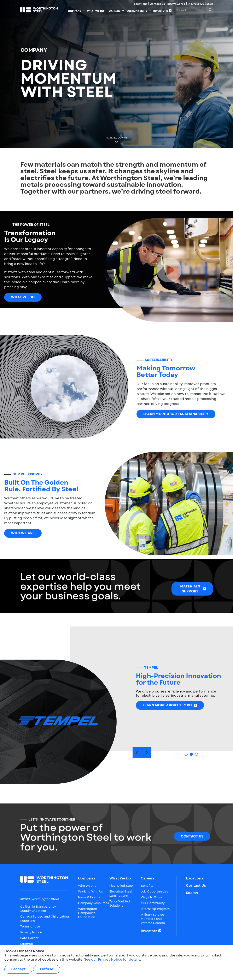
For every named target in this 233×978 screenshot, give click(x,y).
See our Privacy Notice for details (112, 959)
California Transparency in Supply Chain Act (39, 909)
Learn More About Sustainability (176, 434)
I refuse (46, 969)
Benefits (147, 886)
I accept (18, 969)
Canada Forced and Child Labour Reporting (45, 918)
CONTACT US (192, 856)
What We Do (23, 317)
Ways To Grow (151, 897)
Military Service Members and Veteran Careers (153, 919)
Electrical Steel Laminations (120, 893)
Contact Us (157, 4)
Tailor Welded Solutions (119, 903)
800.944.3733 (176, 4)
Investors (149, 931)
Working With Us (90, 891)
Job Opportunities (154, 891)
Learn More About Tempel (168, 725)
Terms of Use (30, 926)
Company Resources (93, 903)
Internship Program (155, 909)
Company (86, 878)
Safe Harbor (29, 938)
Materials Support (190, 609)
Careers (148, 878)
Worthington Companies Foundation (87, 913)
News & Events (89, 897)
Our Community (153, 903)
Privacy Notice (31, 932)
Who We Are (23, 553)
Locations (141, 4)
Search (192, 893)
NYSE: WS (200, 4)
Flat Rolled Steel (121, 886)
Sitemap (26, 944)
